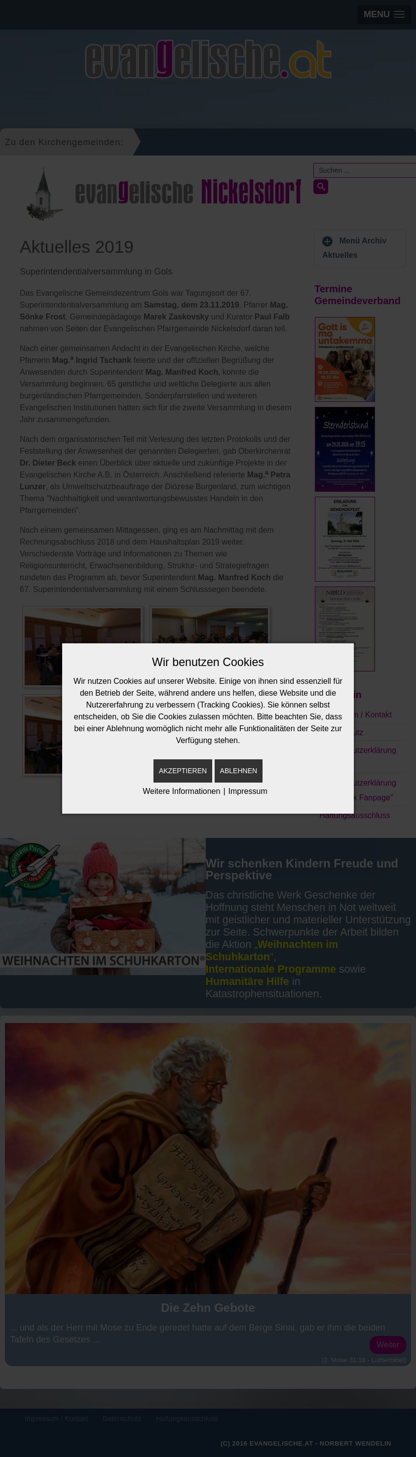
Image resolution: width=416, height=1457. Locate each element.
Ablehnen (238, 771)
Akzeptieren (183, 771)
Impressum (247, 791)
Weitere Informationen (181, 791)
